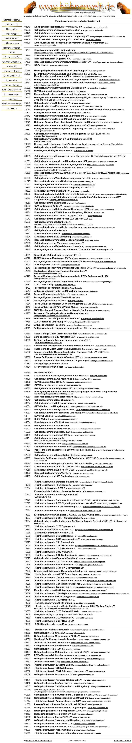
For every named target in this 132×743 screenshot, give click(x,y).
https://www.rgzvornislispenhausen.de (99, 227)
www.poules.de (71, 16)
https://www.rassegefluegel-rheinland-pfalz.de (53, 354)
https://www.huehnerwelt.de (52, 16)
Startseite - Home (122, 741)
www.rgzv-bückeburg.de (83, 181)
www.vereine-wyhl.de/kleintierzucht (85, 594)
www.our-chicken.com (87, 16)
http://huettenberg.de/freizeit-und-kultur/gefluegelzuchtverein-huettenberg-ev (63, 224)
